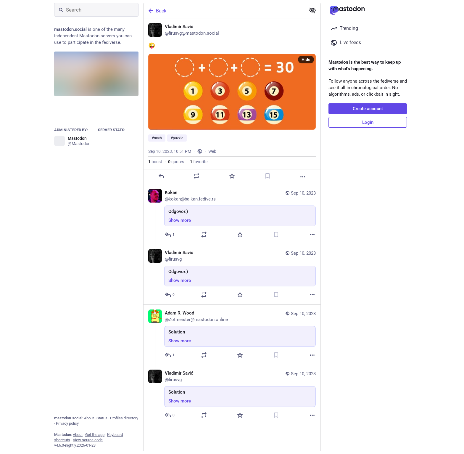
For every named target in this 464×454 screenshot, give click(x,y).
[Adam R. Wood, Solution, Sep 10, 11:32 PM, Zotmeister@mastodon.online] (232, 334)
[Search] (96, 10)
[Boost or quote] (196, 175)
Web (212, 151)
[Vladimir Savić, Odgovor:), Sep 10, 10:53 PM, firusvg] (232, 274)
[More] (302, 176)
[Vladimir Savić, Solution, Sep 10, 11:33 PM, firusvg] (232, 395)
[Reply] (161, 175)
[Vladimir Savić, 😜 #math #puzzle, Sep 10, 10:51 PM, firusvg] (232, 101)
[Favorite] (232, 175)
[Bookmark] (267, 175)
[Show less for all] (312, 10)
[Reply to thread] (170, 234)
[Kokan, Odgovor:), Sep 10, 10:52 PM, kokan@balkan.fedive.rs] (232, 214)
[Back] (224, 10)
